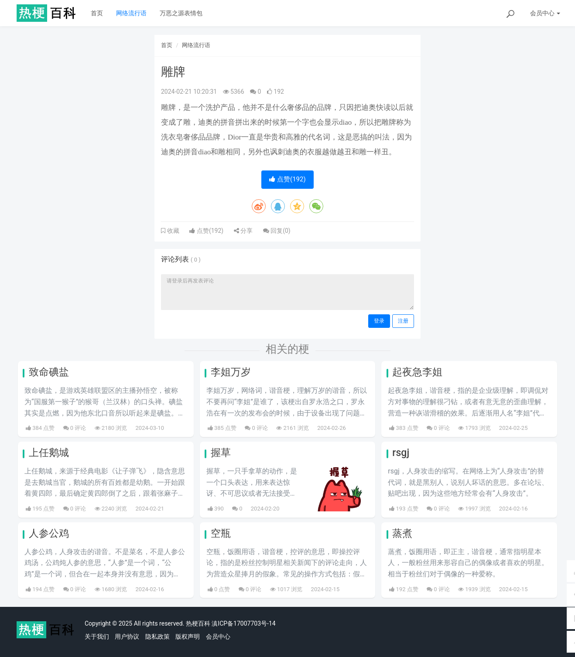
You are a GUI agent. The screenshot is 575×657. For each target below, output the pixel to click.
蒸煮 (402, 533)
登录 (379, 321)
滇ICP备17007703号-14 (243, 623)
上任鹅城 (49, 453)
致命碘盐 (49, 372)
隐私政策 (157, 636)
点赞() (287, 179)
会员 (545, 13)
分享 (243, 230)
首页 (97, 13)
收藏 (172, 231)
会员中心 (218, 636)
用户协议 (127, 636)
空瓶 (221, 533)
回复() (277, 230)
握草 (221, 453)
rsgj (400, 453)
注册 (403, 321)
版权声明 (187, 636)
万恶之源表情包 (181, 13)
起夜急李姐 (417, 372)
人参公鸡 (49, 533)
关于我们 (97, 636)
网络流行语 (131, 13)
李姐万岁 (231, 372)
